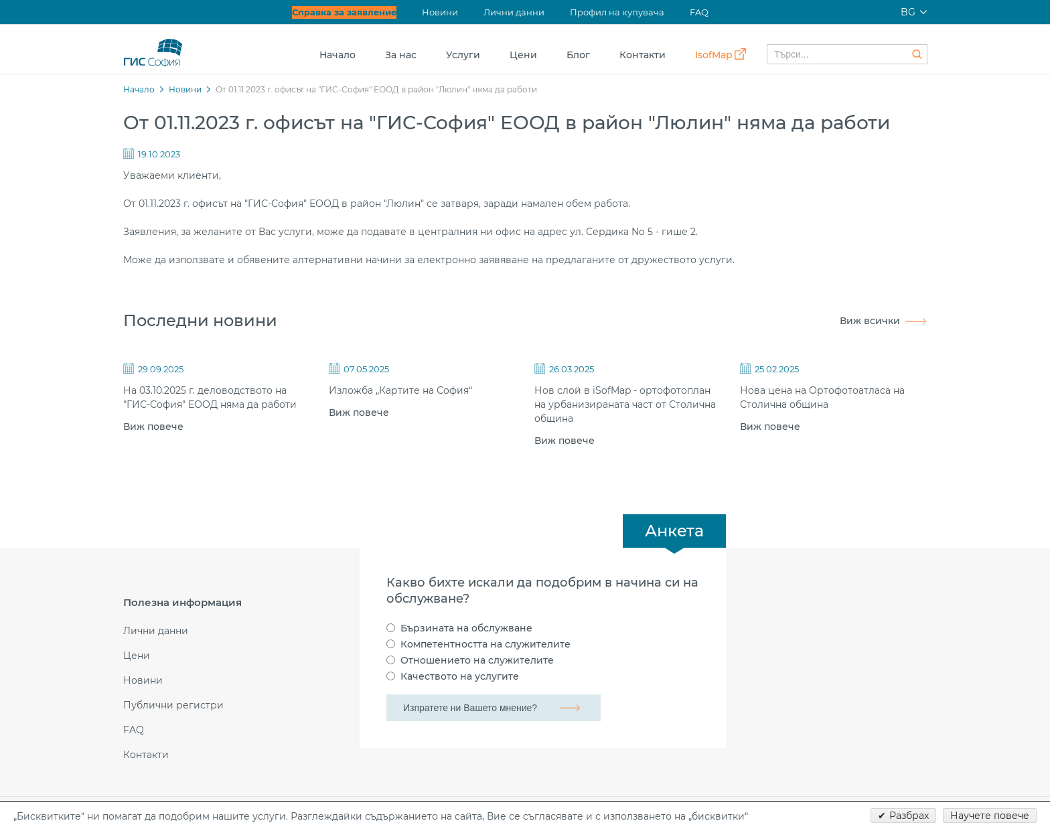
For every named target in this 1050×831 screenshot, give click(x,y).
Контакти (642, 55)
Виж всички (870, 321)
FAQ (699, 12)
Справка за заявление (344, 12)
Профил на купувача (617, 12)
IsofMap (714, 55)
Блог (578, 55)
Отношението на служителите (477, 660)
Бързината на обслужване (466, 628)
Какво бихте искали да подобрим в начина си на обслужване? (542, 590)
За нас (401, 55)
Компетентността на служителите (485, 644)
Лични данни (513, 12)
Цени (523, 55)
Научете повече (989, 816)
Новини (440, 12)
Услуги (463, 55)
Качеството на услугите (459, 676)
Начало (337, 55)
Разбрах (909, 816)
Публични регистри (173, 705)
